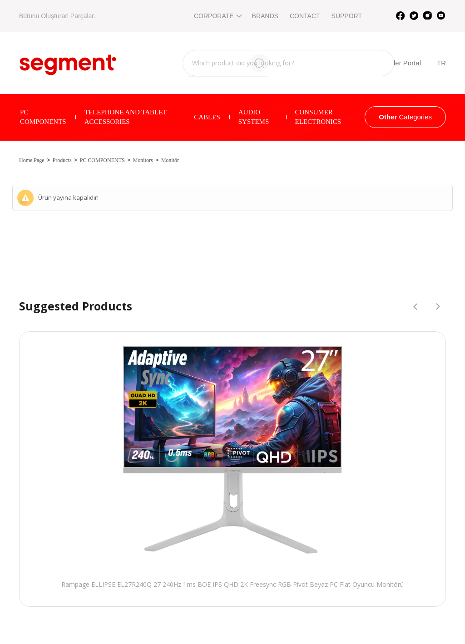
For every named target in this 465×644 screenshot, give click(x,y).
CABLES (207, 117)
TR (441, 63)
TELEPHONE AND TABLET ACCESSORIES (125, 116)
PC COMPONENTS (43, 116)
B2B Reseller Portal (383, 63)
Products (62, 160)
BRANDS (265, 16)
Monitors (143, 160)
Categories (405, 117)
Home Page (32, 160)
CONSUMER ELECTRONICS (318, 116)
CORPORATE (217, 16)
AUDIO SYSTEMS (253, 116)
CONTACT (305, 16)
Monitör (170, 160)
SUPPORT (346, 16)
